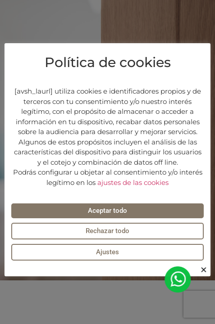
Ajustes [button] (107, 252)
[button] (204, 269)
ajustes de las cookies (133, 182)
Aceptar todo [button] (107, 211)
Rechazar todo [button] (107, 231)
